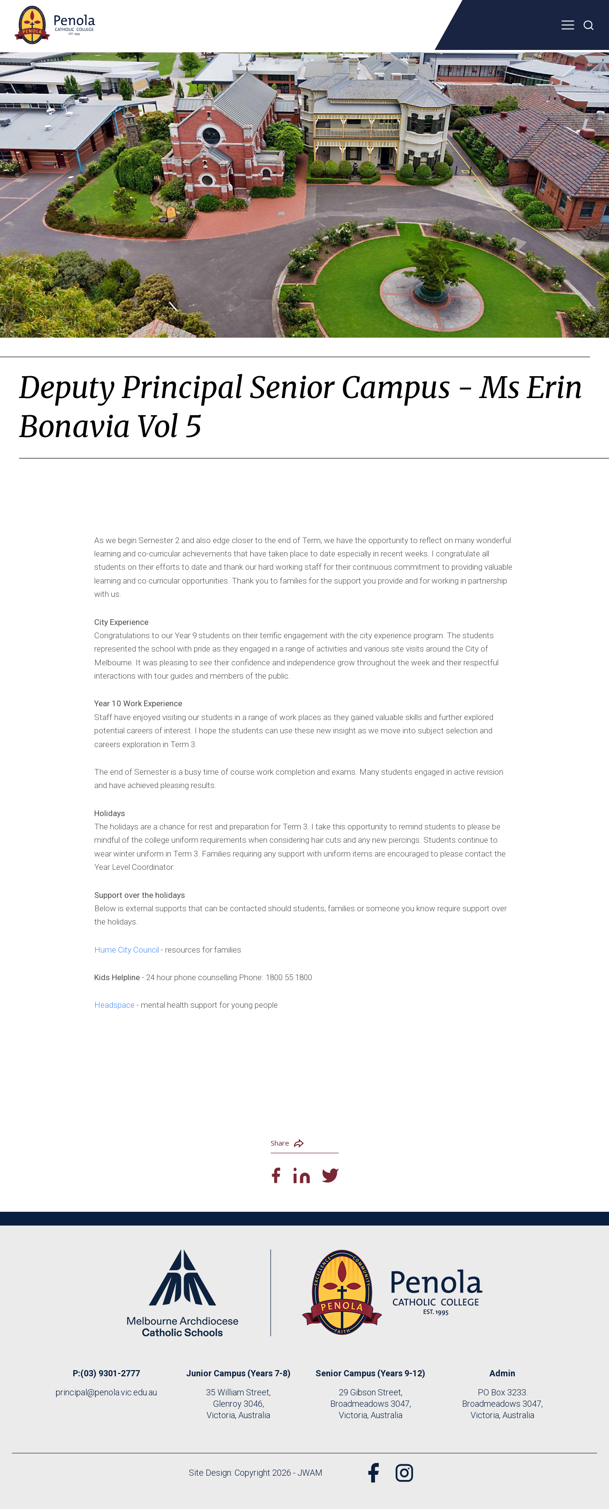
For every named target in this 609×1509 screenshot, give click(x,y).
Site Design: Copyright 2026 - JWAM (256, 1473)
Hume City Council (126, 949)
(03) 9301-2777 (110, 1373)
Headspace (115, 1005)
